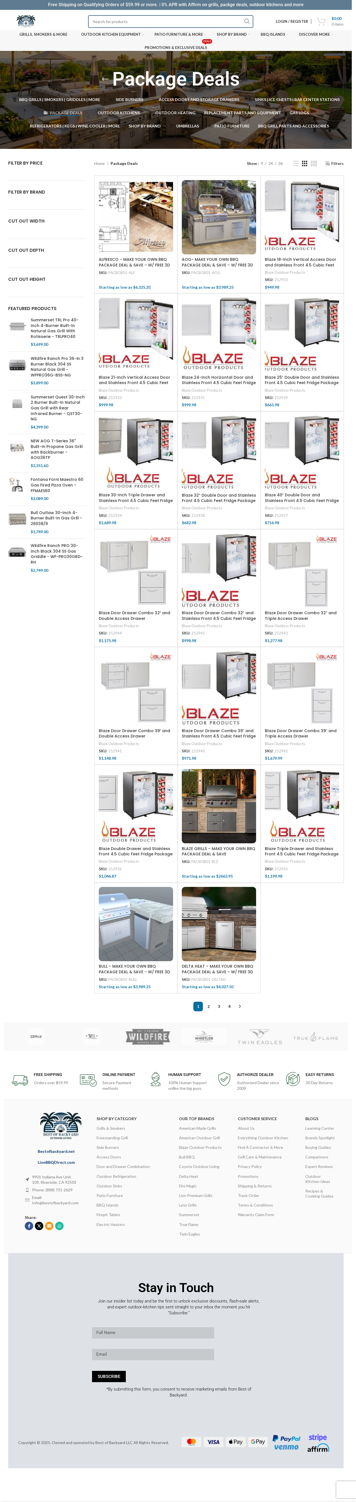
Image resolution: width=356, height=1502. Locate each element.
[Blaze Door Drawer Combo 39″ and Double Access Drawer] (136, 691)
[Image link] (64, 1129)
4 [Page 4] (229, 1009)
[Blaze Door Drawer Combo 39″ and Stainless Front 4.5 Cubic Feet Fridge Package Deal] (219, 691)
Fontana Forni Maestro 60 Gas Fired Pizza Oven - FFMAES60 (57, 488)
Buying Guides (318, 1150)
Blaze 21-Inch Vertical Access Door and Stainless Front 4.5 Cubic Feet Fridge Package (134, 386)
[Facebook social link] (29, 1229)
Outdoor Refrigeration (116, 1179)
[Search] (170, 21)
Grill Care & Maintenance (260, 1160)
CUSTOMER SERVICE (257, 1121)
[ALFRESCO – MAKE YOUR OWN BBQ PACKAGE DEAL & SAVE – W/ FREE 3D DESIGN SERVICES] (136, 220)
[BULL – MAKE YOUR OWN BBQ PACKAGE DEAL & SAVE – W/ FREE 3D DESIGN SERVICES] (136, 927)
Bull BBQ (187, 1160)
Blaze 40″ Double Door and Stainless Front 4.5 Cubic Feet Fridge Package (302, 503)
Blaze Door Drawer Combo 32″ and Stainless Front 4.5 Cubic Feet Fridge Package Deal (219, 621)
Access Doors (109, 1160)
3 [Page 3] (219, 1009)
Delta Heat (188, 1179)
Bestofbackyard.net (56, 1154)
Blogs (311, 1121)
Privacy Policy (250, 1169)
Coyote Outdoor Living (199, 1169)
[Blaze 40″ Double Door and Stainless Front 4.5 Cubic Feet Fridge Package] (302, 456)
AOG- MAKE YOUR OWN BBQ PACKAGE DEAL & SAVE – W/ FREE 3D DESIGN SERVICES (217, 268)
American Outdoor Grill (199, 1140)
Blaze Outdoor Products (285, 275)
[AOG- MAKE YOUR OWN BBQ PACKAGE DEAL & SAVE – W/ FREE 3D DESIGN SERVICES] (219, 220)
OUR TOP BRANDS (196, 1121)
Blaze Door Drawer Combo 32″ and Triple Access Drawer (301, 618)
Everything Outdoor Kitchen (263, 1140)
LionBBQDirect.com (56, 1165)
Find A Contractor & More (260, 1150)
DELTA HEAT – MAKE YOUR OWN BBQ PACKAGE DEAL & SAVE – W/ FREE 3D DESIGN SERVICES (217, 975)
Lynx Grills (188, 1208)
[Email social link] (49, 1229)
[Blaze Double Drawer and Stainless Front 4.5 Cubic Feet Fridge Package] (136, 809)
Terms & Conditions (255, 1208)
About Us (246, 1131)
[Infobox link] (42, 1083)
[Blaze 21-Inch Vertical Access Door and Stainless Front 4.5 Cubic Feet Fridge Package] (136, 338)
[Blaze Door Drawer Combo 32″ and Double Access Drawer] (136, 574)
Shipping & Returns (255, 1189)
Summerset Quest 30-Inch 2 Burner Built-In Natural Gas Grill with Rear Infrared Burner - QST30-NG (58, 411)
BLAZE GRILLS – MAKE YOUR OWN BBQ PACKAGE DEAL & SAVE (218, 854)
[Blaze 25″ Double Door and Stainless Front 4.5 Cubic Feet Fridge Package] (302, 338)
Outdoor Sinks (109, 1189)
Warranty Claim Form (256, 1217)
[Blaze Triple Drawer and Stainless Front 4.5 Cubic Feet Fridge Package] (302, 809)
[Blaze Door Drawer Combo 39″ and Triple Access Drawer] (302, 691)
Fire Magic (188, 1189)
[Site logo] (26, 21)
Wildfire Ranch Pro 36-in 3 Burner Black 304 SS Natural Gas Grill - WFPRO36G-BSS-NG (57, 370)
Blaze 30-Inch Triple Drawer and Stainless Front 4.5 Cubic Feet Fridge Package (136, 503)
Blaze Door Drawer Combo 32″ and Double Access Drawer (135, 618)
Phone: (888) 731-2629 (52, 1193)
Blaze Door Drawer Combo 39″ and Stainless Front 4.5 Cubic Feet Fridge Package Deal (219, 739)
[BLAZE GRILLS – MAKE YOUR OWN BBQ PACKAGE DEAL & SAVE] (219, 809)
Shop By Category (116, 1121)
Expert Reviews (319, 1169)
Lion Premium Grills (195, 1198)
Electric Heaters (111, 1227)
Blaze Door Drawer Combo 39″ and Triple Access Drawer (301, 736)
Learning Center (319, 1131)
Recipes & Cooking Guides (319, 1196)
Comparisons (316, 1160)
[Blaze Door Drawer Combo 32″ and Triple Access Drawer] (302, 574)
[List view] (296, 166)
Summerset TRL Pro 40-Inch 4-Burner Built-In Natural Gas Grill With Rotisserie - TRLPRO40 (55, 331)
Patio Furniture (110, 1198)
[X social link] (39, 1229)
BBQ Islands (107, 1208)
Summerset (189, 1217)
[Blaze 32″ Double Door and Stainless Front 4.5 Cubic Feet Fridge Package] (219, 456)
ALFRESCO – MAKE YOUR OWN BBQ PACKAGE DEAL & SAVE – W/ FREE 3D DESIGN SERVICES (134, 268)
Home (99, 166)
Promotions (248, 1179)
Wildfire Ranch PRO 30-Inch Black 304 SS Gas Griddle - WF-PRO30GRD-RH (57, 557)
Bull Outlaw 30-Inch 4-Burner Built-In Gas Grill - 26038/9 (56, 521)
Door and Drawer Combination (123, 1169)
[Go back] (105, 79)
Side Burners (108, 1150)
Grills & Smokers (111, 1131)
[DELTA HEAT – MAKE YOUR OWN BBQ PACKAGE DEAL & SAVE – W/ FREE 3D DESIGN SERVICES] (219, 927)
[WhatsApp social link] (59, 1229)
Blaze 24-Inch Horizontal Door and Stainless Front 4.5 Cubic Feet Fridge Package (219, 386)
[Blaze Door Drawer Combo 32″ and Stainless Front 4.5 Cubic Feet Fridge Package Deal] (219, 574)
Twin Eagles (189, 1237)
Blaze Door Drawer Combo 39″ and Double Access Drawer (135, 736)
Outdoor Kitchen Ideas (317, 1182)
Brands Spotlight (320, 1140)
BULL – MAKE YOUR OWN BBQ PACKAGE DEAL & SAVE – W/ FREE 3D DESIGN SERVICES (134, 975)
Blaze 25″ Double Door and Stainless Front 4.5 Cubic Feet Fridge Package (302, 383)
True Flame (188, 1227)
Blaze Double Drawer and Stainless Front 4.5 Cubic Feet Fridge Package (136, 854)
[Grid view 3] (304, 166)
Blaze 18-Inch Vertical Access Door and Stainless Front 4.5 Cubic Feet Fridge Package (300, 268)
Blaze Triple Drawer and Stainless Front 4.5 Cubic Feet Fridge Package (302, 854)
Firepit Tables (108, 1217)
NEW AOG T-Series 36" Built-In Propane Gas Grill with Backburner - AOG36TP (57, 452)
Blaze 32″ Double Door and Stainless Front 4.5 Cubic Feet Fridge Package (219, 500)
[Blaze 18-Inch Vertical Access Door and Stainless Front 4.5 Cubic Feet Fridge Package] (302, 220)
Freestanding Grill (112, 1140)
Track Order (248, 1198)
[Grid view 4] (314, 166)
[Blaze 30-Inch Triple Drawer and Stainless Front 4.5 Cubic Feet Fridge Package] (136, 456)
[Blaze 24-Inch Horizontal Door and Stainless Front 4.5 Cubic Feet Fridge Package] (219, 338)
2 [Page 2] (208, 1009)
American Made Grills (197, 1131)
